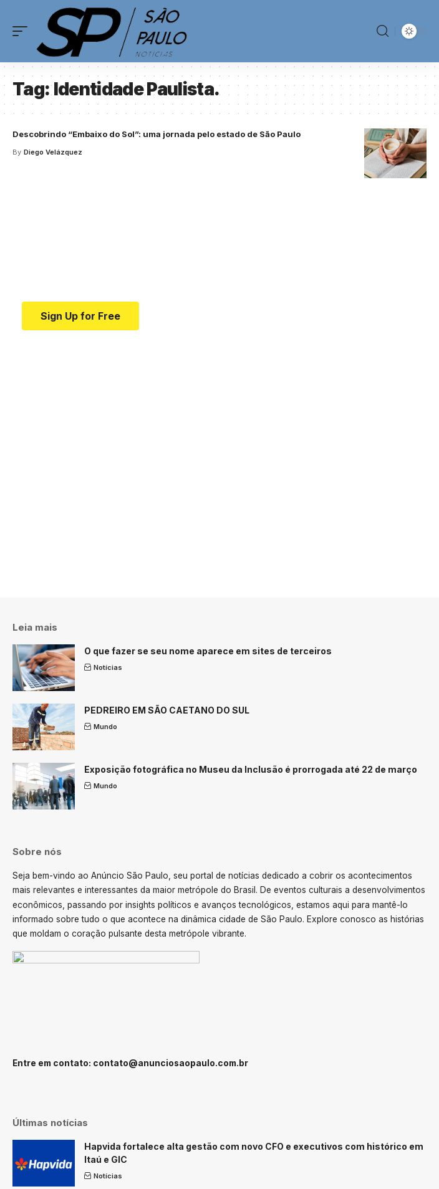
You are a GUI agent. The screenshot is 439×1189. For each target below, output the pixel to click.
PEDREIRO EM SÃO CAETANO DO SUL (166, 710)
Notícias (108, 667)
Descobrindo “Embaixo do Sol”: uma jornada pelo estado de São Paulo (156, 134)
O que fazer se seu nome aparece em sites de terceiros (208, 651)
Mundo (105, 726)
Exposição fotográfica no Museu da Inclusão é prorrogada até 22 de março (250, 769)
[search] (383, 31)
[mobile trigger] (23, 31)
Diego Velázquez (53, 152)
